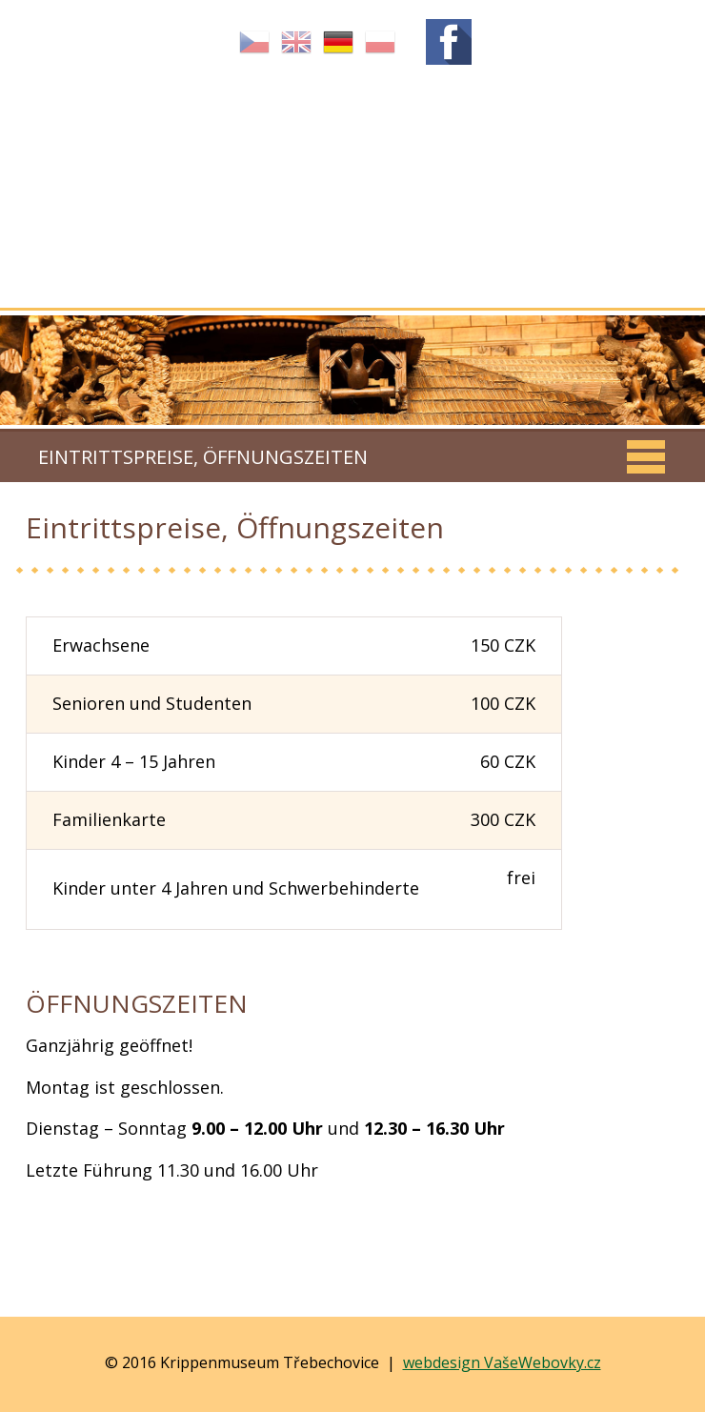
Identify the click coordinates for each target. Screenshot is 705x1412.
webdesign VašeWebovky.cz (502, 1363)
